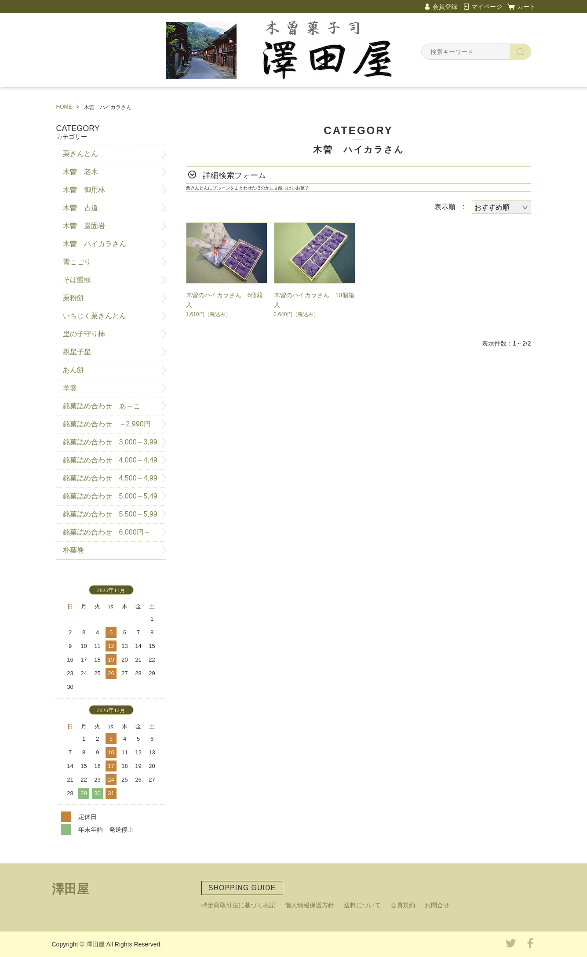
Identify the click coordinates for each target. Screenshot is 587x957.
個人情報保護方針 (309, 905)
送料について (362, 905)
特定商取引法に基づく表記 (238, 905)
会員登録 (445, 6)
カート (526, 6)
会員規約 (402, 905)
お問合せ (437, 905)
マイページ (486, 6)
